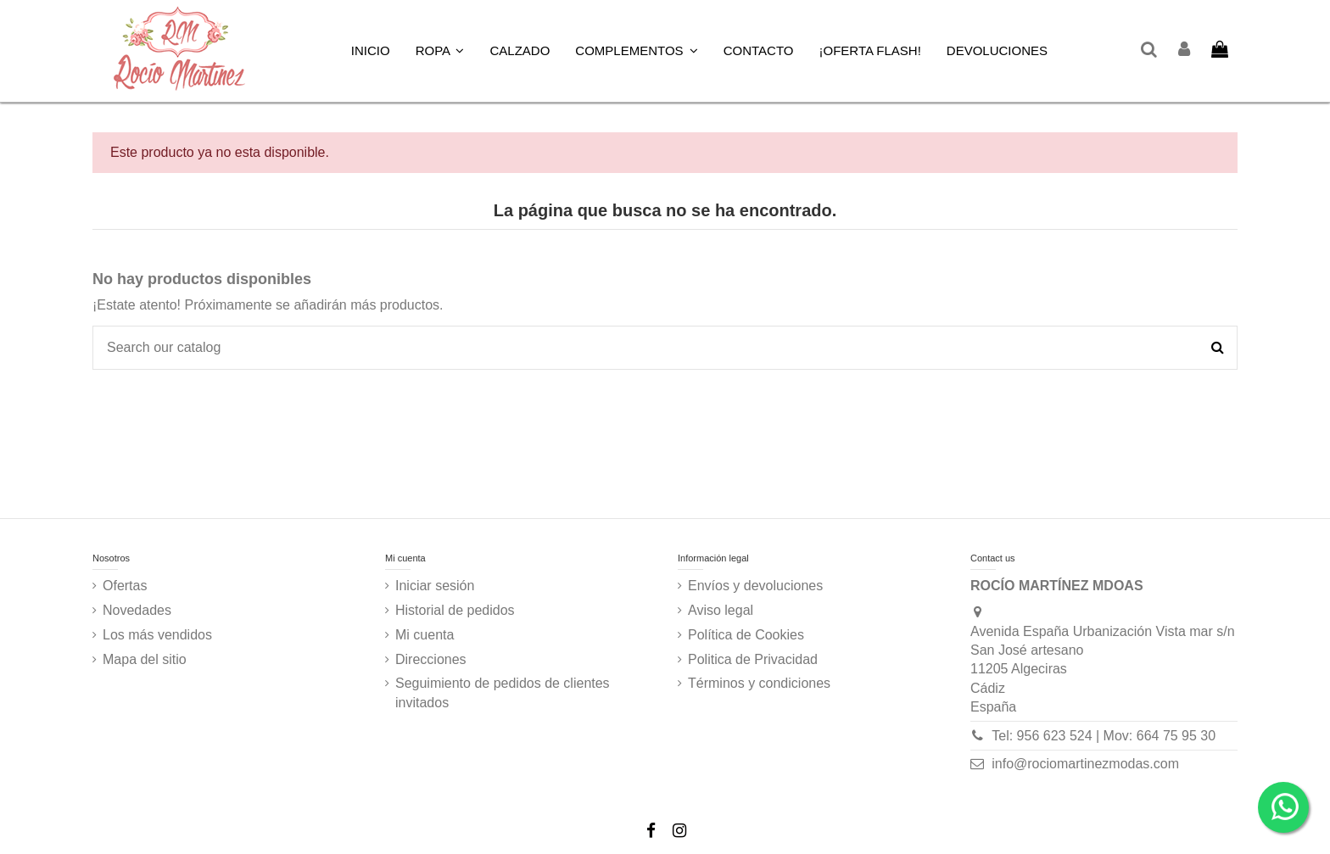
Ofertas (125, 585)
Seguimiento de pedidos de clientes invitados (502, 692)
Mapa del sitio (145, 659)
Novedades (137, 610)
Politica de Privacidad (753, 659)
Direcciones (431, 659)
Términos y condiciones (759, 683)
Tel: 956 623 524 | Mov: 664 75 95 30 (1103, 735)
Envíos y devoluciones (755, 585)
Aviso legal (720, 610)
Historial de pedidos (455, 610)
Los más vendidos (157, 635)
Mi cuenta (424, 635)
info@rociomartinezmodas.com (1085, 763)
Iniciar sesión (434, 585)
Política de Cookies (746, 635)
